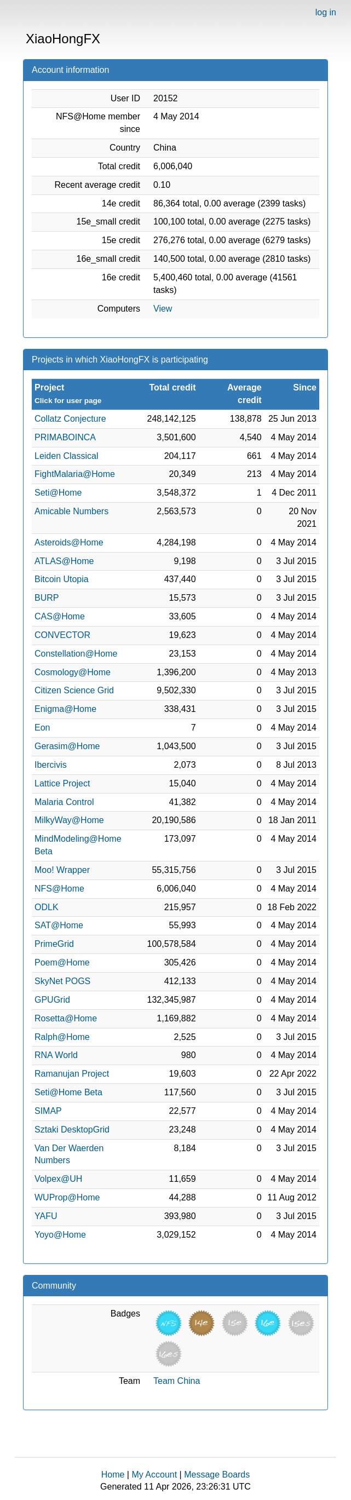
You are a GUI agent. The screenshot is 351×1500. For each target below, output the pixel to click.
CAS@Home (59, 616)
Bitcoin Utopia (61, 579)
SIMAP (48, 1111)
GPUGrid (52, 999)
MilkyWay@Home (69, 820)
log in (325, 12)
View (162, 308)
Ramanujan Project (71, 1073)
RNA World (56, 1055)
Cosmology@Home (72, 672)
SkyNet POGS (62, 981)
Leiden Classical (66, 456)
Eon (42, 727)
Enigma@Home (65, 709)
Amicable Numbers (71, 511)
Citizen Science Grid (74, 690)
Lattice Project (62, 783)
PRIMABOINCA (65, 437)
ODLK (46, 907)
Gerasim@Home (67, 746)
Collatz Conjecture (70, 418)
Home (113, 1474)
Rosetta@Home (65, 1018)
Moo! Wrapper (62, 870)
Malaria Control (64, 802)
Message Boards (217, 1474)
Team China (176, 1381)
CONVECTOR (62, 635)
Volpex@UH (58, 1178)
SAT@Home (58, 925)
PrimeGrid (54, 944)
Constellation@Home (75, 653)
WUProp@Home (67, 1197)
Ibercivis (50, 764)
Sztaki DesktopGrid (72, 1129)
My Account (154, 1474)
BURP (46, 597)
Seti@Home (58, 492)
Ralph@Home (62, 1037)
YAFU (45, 1216)
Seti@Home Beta (68, 1092)
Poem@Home (62, 962)
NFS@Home (59, 888)
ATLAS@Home (64, 561)
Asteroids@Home (68, 542)
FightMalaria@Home (74, 474)
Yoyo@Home (60, 1234)
